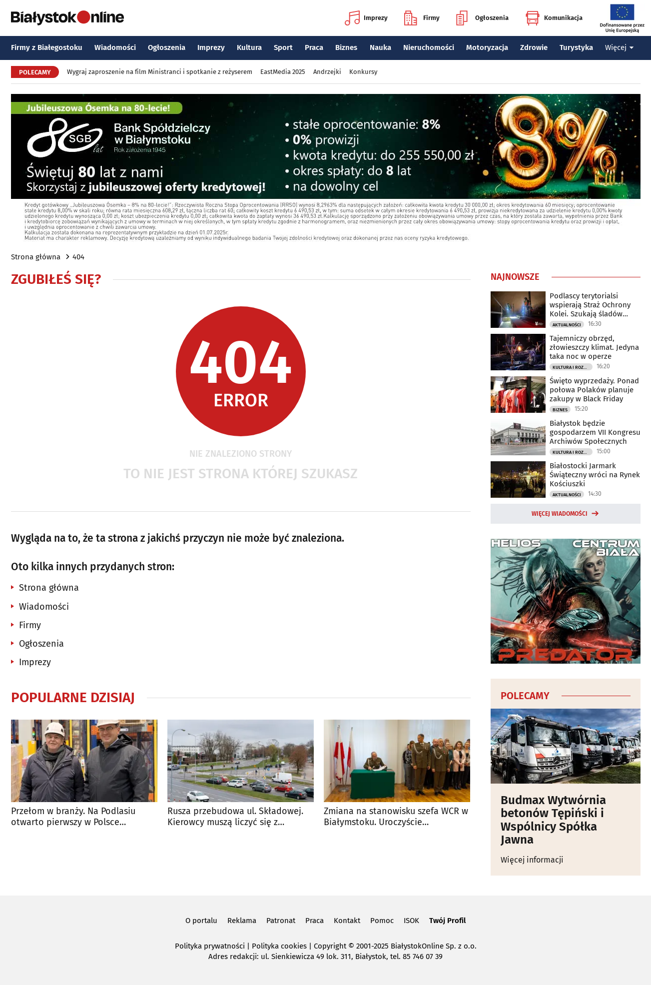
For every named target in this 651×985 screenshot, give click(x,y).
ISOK (411, 920)
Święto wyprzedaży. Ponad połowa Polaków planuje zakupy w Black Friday (594, 389)
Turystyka (576, 47)
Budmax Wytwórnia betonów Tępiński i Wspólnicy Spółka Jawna (553, 820)
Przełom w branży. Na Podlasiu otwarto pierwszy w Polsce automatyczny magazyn (73, 817)
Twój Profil (447, 920)
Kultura (249, 47)
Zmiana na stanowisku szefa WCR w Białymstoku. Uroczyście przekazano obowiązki (396, 817)
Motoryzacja (487, 47)
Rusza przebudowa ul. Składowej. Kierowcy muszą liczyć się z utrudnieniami (235, 817)
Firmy (422, 17)
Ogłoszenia (482, 17)
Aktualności (567, 324)
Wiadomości (115, 47)
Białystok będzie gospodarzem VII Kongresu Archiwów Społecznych (595, 432)
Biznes (346, 47)
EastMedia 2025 (282, 71)
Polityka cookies (279, 946)
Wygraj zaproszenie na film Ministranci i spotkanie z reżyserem (159, 71)
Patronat (280, 920)
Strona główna (35, 256)
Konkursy (363, 71)
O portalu (201, 920)
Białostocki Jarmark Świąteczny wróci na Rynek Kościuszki (595, 474)
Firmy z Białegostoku (46, 47)
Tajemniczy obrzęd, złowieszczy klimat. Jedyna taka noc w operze (594, 347)
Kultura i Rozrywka (573, 367)
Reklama (241, 920)
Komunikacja (554, 17)
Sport (283, 47)
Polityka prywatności (210, 946)
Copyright (330, 946)
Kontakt (347, 920)
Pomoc (382, 920)
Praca (314, 47)
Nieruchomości (428, 47)
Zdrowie (534, 47)
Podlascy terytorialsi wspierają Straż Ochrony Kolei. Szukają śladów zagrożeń (590, 304)
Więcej (619, 47)
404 (78, 256)
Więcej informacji (532, 860)
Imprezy (366, 17)
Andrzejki (327, 71)
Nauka (380, 47)
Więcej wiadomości (560, 513)
